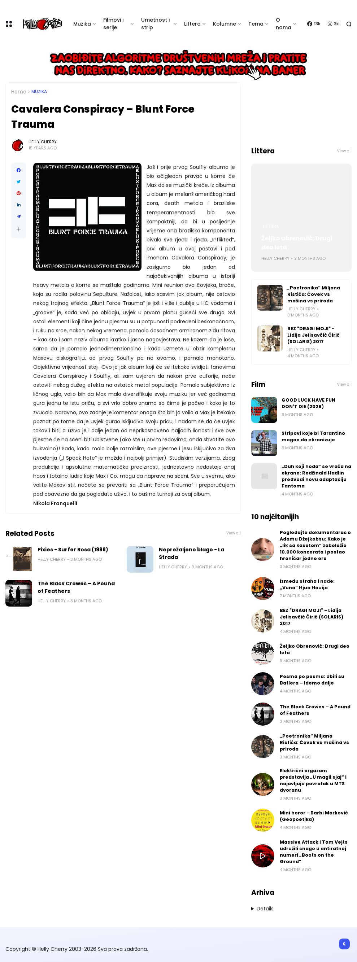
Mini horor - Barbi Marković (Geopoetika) (314, 816)
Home (18, 91)
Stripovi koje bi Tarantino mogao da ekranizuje (313, 436)
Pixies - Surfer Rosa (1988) (73, 549)
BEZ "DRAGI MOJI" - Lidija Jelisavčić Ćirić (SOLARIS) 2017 (313, 335)
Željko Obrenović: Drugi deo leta (296, 243)
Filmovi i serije (113, 23)
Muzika (82, 23)
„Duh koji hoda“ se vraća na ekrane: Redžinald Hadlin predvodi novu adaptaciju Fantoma (316, 476)
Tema (256, 23)
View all (233, 533)
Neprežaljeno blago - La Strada (191, 553)
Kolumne (224, 23)
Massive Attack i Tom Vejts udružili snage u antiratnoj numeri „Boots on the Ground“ (314, 852)
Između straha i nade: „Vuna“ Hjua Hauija (307, 584)
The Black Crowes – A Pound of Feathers (76, 587)
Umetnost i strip (155, 23)
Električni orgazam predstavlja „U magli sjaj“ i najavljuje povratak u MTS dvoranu (313, 780)
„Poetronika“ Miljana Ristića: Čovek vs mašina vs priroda (313, 294)
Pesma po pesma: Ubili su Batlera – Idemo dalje (312, 679)
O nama (283, 23)
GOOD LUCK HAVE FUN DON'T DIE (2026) (308, 403)
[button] (19, 229)
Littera (192, 23)
